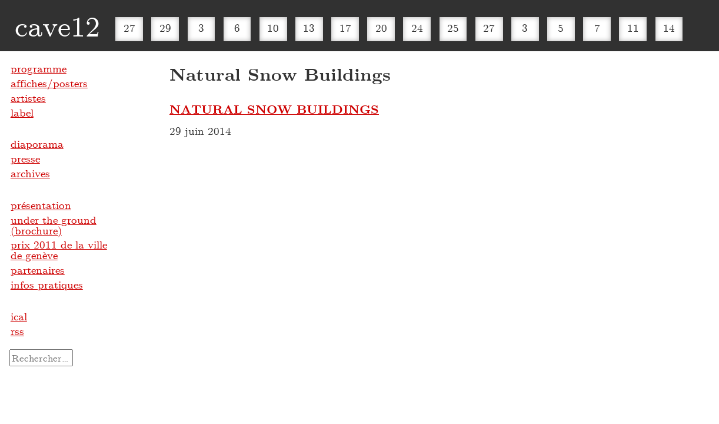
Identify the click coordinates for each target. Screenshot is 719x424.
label (22, 112)
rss (17, 331)
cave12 (57, 25)
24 (417, 27)
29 (165, 27)
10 (273, 27)
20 (381, 27)
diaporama (37, 143)
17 (345, 27)
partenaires (38, 269)
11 (633, 27)
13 (309, 27)
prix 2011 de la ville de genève (59, 250)
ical (19, 316)
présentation (41, 205)
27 (129, 27)
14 (669, 27)
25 (453, 27)
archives (30, 173)
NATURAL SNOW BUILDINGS (274, 109)
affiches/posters (49, 83)
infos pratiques (47, 284)
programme (38, 68)
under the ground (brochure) (53, 225)
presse (25, 158)
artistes (28, 97)
